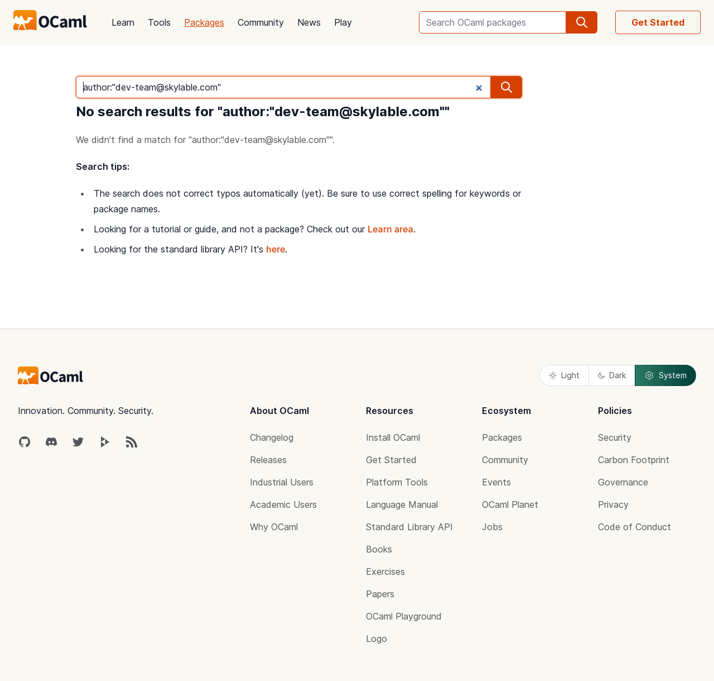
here (275, 249)
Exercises (385, 571)
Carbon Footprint (633, 459)
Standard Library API (409, 526)
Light (564, 375)
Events (496, 482)
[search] (581, 22)
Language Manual (402, 504)
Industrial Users (281, 482)
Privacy (613, 504)
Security (614, 437)
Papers (380, 593)
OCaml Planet (510, 504)
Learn (123, 22)
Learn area (390, 229)
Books (379, 549)
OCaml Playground (404, 616)
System (665, 375)
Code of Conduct (634, 526)
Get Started (657, 22)
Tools (159, 22)
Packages (204, 22)
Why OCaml (274, 526)
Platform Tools (397, 482)
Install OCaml (393, 437)
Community (261, 22)
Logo (376, 638)
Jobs (492, 526)
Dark (612, 375)
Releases (268, 459)
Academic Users (283, 504)
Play (343, 22)
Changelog (271, 437)
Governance (623, 482)
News (309, 22)
